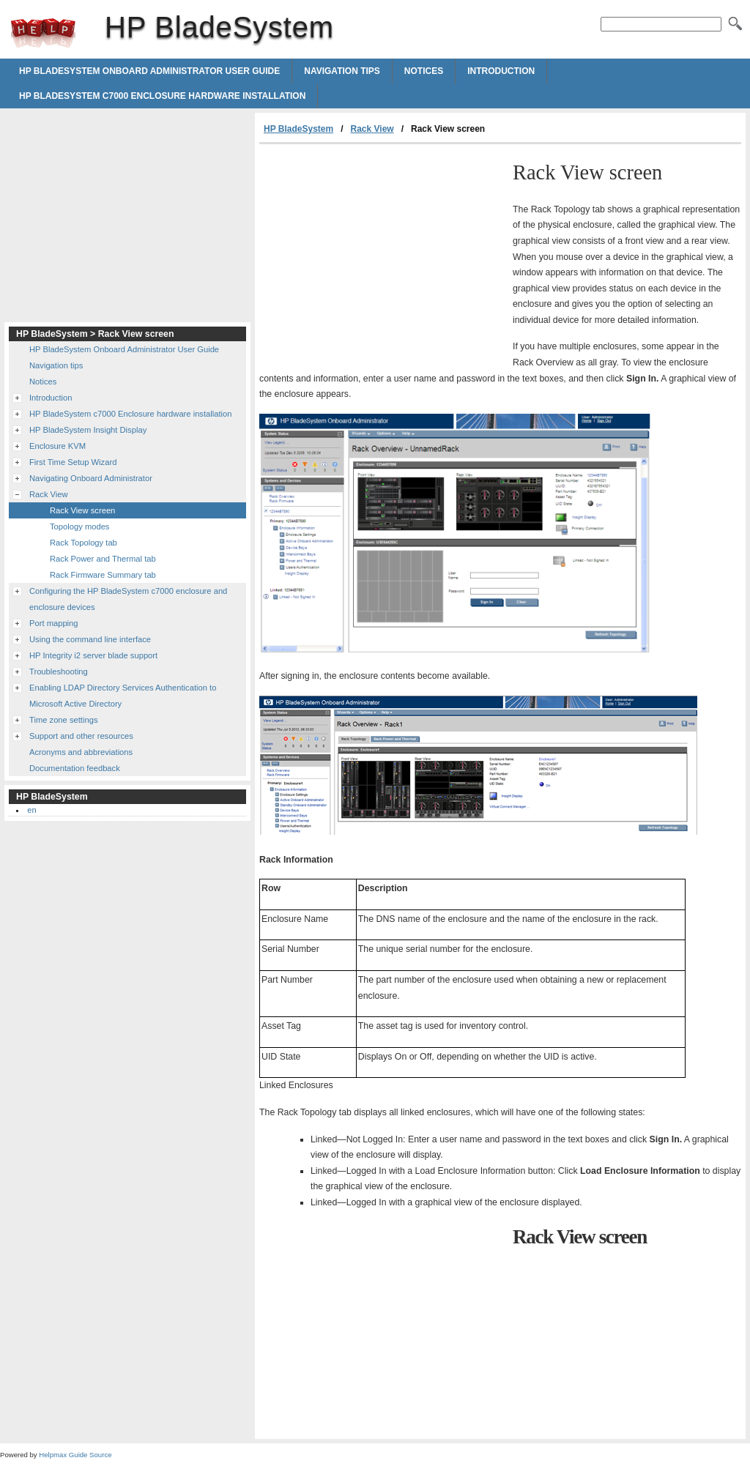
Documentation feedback (74, 768)
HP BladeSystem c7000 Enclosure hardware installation (162, 96)
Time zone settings (63, 719)
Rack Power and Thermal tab (103, 558)
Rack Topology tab (83, 542)
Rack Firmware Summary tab (103, 574)
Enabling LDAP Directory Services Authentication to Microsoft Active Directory (122, 695)
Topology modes (79, 526)
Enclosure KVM (57, 446)
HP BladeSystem (43, 33)
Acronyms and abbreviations (81, 752)
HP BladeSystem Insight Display (87, 429)
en (31, 809)
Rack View (372, 129)
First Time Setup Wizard (72, 462)
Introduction (501, 71)
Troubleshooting (58, 671)
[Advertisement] (382, 254)
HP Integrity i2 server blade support (93, 655)
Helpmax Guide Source (75, 1455)
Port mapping (53, 623)
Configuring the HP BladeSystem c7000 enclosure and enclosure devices (128, 599)
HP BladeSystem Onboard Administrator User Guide (149, 71)
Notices (423, 71)
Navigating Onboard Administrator (90, 478)
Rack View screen (82, 510)
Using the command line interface (90, 639)
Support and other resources (81, 736)
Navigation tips (342, 71)
